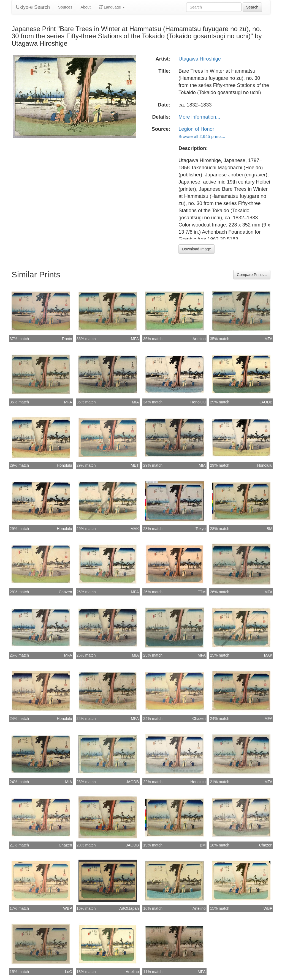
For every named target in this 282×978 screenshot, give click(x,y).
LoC (68, 971)
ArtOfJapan (129, 908)
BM (269, 528)
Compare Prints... (252, 274)
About (85, 7)
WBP (67, 908)
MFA (135, 339)
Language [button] (112, 7)
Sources (65, 7)
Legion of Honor (196, 129)
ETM (201, 592)
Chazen (65, 592)
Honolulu (197, 402)
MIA (135, 402)
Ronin (67, 339)
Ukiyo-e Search (33, 7)
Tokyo (201, 528)
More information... (199, 117)
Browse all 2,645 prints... (201, 136)
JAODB (265, 402)
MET (135, 465)
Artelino (198, 339)
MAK (135, 528)
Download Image (196, 249)
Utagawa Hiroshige (199, 59)
